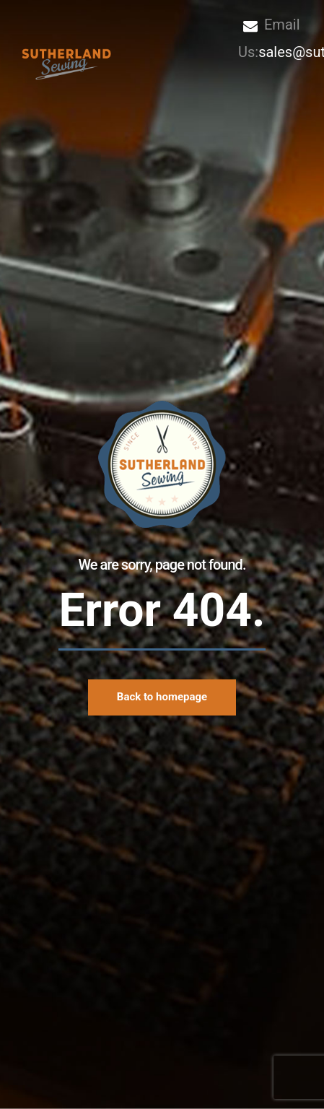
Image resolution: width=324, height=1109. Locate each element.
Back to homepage (162, 696)
